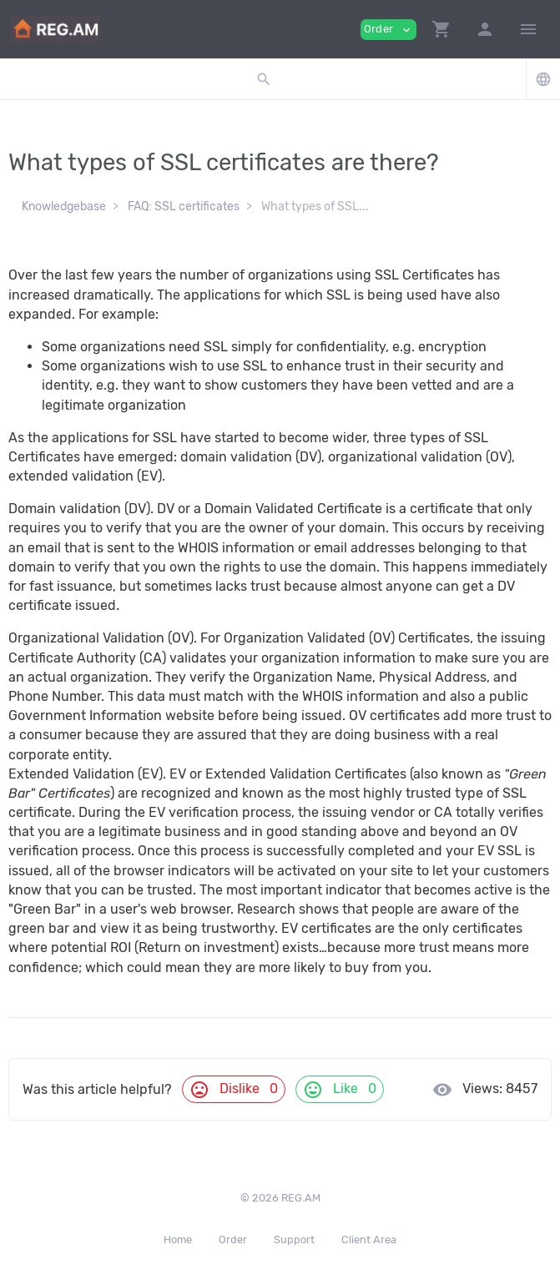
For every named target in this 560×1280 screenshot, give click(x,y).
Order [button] (388, 30)
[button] (441, 29)
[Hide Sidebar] (528, 29)
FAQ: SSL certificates (184, 206)
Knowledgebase (64, 206)
